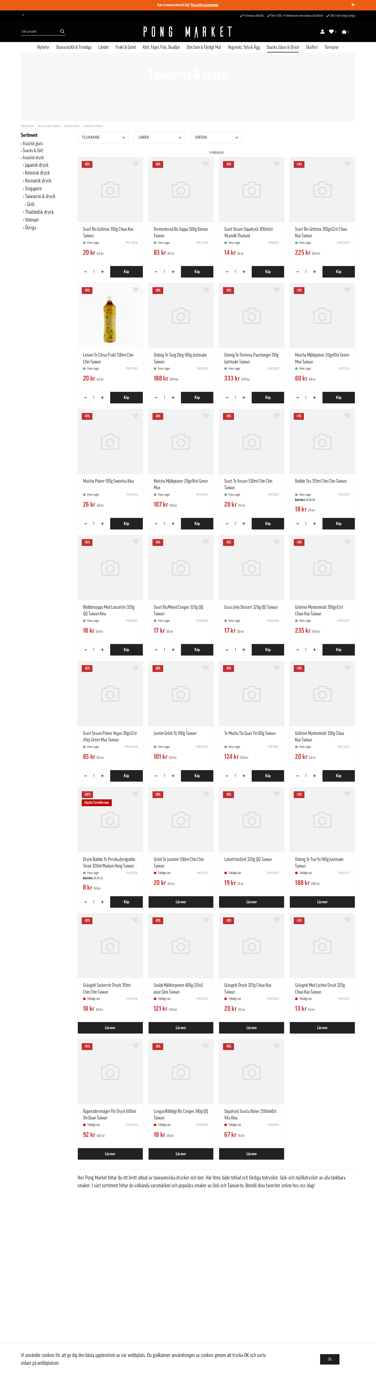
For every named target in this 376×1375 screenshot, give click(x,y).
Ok (330, 1359)
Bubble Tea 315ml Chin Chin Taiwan (320, 481)
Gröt (30, 204)
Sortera (217, 137)
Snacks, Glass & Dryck (283, 47)
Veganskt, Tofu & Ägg (244, 47)
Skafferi (312, 47)
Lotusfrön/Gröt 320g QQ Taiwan (248, 859)
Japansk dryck (37, 165)
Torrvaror (332, 47)
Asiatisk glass (33, 143)
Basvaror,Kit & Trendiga (74, 47)
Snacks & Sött (33, 150)
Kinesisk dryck (37, 173)
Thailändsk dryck (39, 212)
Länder (103, 47)
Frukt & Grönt (126, 47)
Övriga (30, 228)
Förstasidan (27, 126)
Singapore (33, 188)
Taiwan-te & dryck (93, 126)
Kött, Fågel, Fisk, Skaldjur (161, 47)
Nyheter (43, 47)
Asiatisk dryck (72, 126)
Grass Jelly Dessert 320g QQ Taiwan (251, 607)
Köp (126, 272)
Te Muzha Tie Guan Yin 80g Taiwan (249, 733)
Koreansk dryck (38, 181)
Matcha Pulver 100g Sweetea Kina (108, 481)
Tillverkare (104, 137)
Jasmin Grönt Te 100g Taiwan (175, 733)
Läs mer (181, 902)
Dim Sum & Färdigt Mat (204, 47)
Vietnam (32, 220)
